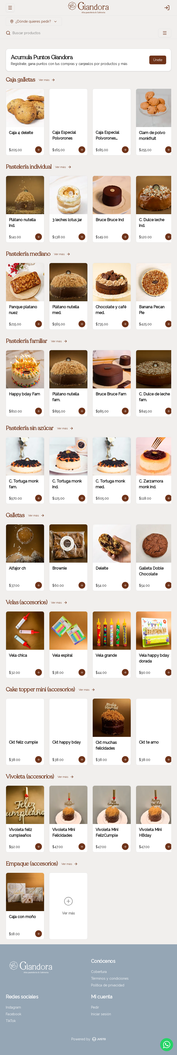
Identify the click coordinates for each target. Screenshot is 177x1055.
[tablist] (88, 989)
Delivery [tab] (46, 990)
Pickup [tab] (130, 990)
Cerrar (88, 1047)
